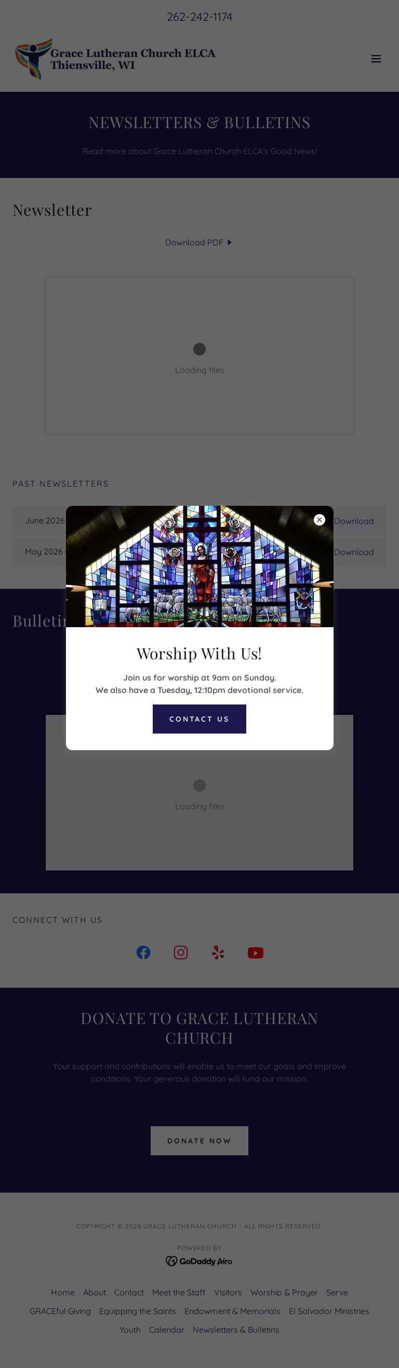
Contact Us (199, 719)
